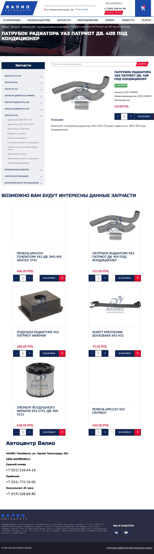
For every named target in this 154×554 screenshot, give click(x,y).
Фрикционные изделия (17, 170)
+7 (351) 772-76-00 (20, 482)
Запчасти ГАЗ (11, 89)
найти (142, 64)
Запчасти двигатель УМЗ (17, 109)
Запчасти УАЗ (28, 27)
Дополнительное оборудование (22, 183)
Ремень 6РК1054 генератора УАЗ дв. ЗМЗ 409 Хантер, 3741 (39, 257)
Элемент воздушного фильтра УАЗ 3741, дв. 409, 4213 (38, 411)
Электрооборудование (16, 176)
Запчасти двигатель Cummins (19, 96)
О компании (11, 20)
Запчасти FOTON (13, 76)
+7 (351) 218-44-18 (115, 9)
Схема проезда (81, 9)
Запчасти (63, 20)
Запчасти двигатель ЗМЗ (17, 102)
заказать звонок (113, 12)
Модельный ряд (39, 20)
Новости (128, 20)
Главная (5, 27)
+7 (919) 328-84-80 (20, 494)
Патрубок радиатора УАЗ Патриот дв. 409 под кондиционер (100, 27)
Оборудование (87, 20)
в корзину (144, 117)
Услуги (146, 20)
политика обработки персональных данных (129, 548)
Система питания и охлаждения (53, 27)
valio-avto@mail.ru (113, 3)
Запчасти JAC (11, 82)
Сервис (110, 20)
